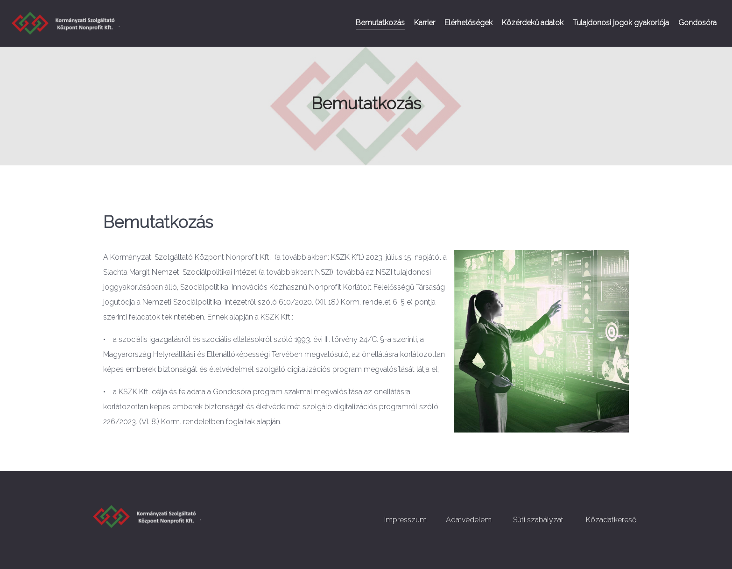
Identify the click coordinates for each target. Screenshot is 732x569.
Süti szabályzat (538, 519)
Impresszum (405, 519)
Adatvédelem (469, 519)
